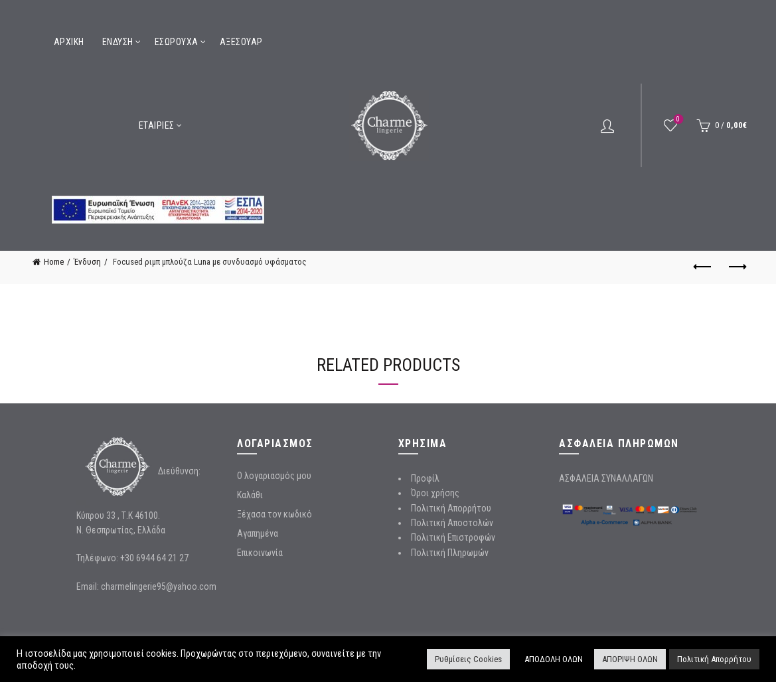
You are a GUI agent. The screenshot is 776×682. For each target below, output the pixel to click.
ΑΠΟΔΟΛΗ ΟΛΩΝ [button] (553, 659)
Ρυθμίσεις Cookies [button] (468, 659)
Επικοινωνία (260, 552)
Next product (736, 266)
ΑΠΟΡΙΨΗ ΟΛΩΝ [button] (630, 659)
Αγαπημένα (257, 533)
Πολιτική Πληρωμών (450, 552)
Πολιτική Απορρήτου (451, 508)
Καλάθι (250, 495)
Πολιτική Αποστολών (452, 522)
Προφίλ (425, 478)
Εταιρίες (157, 125)
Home (54, 262)
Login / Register (607, 125)
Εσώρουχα (176, 41)
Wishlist (676, 119)
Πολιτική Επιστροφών (453, 537)
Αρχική (69, 41)
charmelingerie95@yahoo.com (158, 586)
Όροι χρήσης (435, 493)
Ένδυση (117, 41)
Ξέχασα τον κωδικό (274, 514)
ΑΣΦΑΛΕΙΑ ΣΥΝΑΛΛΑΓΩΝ (606, 478)
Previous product (703, 266)
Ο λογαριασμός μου (274, 475)
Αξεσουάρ (241, 41)
